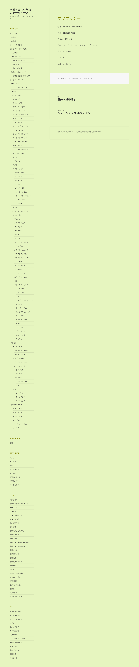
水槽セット (13, 550)
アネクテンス (20, 397)
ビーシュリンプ (15, 507)
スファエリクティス (21, 242)
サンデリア (18, 238)
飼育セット (13, 658)
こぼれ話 (14, 53)
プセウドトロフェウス (20, 134)
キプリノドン (17, 416)
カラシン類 (15, 84)
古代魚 (13, 343)
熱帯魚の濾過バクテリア (21, 76)
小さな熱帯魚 (14, 523)
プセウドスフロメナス (22, 258)
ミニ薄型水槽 (14, 631)
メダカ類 (14, 207)
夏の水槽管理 (17, 68)
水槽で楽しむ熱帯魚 (17, 531)
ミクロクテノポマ (20, 273)
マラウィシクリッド (20, 138)
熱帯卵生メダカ (16, 405)
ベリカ (18, 296)
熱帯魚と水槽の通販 (17, 573)
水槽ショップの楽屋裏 (17, 546)
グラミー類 (17, 215)
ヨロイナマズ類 (18, 173)
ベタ (11, 465)
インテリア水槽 (15, 611)
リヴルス (16, 428)
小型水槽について (17, 57)
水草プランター (15, 650)
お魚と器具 (13, 500)
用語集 (12, 589)
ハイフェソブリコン (20, 87)
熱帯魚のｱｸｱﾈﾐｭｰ (15, 577)
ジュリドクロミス (19, 111)
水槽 (11, 443)
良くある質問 (14, 485)
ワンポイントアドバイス (18, 49)
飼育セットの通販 (16, 596)
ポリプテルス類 (18, 358)
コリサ (16, 234)
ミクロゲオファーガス (20, 142)
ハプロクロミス (18, 130)
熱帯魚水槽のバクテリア (19, 72)
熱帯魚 (12, 569)
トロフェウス (17, 118)
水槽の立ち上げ (15, 535)
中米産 (13, 37)
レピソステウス (19, 354)
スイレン (13, 623)
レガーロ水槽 (14, 519)
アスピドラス (19, 176)
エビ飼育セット (15, 615)
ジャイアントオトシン (23, 196)
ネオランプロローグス (20, 126)
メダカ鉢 (13, 473)
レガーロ (13, 511)
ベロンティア (19, 261)
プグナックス (20, 331)
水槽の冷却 (15, 64)
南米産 (13, 41)
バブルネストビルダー (22, 285)
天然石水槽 (13, 646)
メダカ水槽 (13, 635)
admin (75, 79)
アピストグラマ (18, 103)
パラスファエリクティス (22, 250)
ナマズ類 (14, 165)
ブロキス (17, 184)
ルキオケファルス (20, 277)
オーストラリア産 (16, 45)
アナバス (17, 219)
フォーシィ (20, 327)
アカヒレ (13, 458)
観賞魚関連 (13, 593)
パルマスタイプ (19, 366)
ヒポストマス (20, 200)
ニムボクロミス (18, 122)
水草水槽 (13, 654)
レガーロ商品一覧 (16, 515)
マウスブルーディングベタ (23, 300)
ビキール (19, 385)
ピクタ (18, 323)
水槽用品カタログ (16, 562)
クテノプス (18, 227)
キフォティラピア (19, 107)
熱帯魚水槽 (13, 481)
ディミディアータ (22, 320)
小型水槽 (13, 527)
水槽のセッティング (18, 60)
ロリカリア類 (19, 188)
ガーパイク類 (17, 347)
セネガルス (20, 370)
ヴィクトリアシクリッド (21, 149)
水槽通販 (13, 566)
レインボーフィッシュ (17, 638)
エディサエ (20, 316)
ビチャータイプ (19, 378)
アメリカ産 (13, 33)
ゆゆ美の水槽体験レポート (19, 504)
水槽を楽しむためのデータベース (20, 11)
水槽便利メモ (14, 554)
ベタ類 (15, 281)
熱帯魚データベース (17, 80)
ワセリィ (19, 339)
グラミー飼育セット (17, 619)
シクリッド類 (16, 95)
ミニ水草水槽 (14, 469)
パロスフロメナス (20, 254)
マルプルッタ (19, 269)
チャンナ (16, 157)
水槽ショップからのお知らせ (20, 542)
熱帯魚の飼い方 (15, 477)
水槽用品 (13, 558)
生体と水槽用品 (15, 585)
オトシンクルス (21, 192)
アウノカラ (17, 99)
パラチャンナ (17, 161)
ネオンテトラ (14, 627)
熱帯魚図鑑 (13, 581)
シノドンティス (18, 169)
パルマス (19, 374)
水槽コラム (13, 538)
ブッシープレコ (21, 203)
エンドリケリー (21, 381)
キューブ (13, 462)
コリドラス (18, 180)
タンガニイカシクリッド (21, 115)
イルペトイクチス (20, 362)
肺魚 (14, 389)
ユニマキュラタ (21, 335)
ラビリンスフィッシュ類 (19, 211)
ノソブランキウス (19, 420)
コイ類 (13, 91)
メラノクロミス (18, 145)
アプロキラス (17, 412)
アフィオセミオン (19, 408)
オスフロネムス (19, 223)
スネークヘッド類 (17, 153)
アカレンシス (20, 304)
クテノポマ (18, 231)
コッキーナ (20, 289)
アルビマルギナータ (23, 312)
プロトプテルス (19, 393)
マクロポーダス (19, 265)
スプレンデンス (21, 292)
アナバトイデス (21, 308)
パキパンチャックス (20, 424)
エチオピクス (20, 401)
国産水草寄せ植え (16, 642)
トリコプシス (19, 246)
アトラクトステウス (21, 350)
